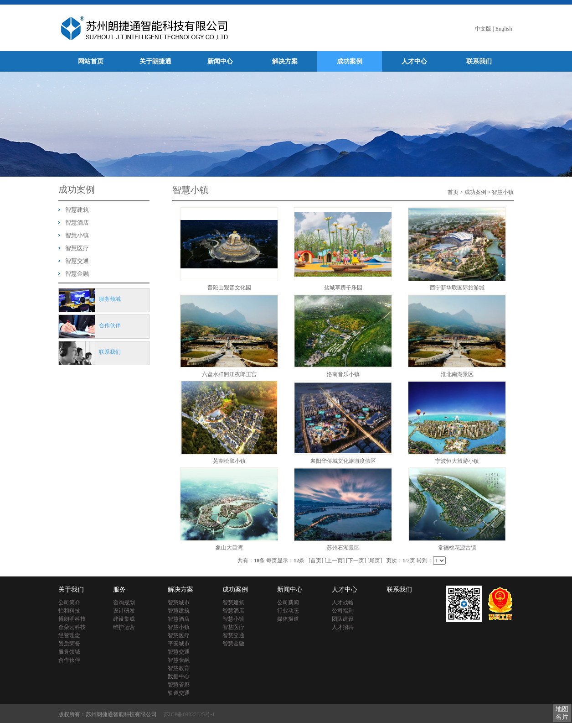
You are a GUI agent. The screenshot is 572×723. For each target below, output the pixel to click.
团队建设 (343, 619)
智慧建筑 (77, 209)
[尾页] (374, 560)
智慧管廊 (179, 684)
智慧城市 (179, 602)
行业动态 (288, 611)
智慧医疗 (77, 248)
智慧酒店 (77, 222)
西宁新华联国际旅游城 (457, 287)
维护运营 (124, 627)
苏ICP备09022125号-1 (189, 714)
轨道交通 (179, 693)
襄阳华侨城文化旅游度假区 (343, 461)
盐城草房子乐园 (343, 287)
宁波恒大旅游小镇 (457, 461)
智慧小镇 (77, 235)
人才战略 (343, 602)
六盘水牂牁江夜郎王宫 (229, 374)
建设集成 (124, 619)
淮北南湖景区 (457, 374)
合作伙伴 (69, 660)
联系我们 (479, 61)
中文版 (483, 29)
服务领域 (69, 652)
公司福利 (343, 611)
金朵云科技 (72, 627)
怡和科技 (69, 611)
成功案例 (349, 61)
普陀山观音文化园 (229, 287)
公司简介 (69, 602)
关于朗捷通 (155, 61)
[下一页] (356, 560)
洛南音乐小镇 (343, 374)
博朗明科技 (72, 619)
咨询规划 (124, 602)
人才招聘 (343, 627)
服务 (119, 589)
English (503, 29)
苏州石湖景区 (343, 548)
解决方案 (285, 61)
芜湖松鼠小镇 (229, 461)
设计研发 (124, 611)
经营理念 (69, 635)
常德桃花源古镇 (457, 548)
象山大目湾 (229, 548)
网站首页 (90, 61)
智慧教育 (179, 668)
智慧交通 (77, 260)
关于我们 (71, 589)
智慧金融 (77, 273)
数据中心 (179, 676)
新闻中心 (220, 61)
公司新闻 (288, 602)
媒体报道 (288, 619)
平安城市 (179, 643)
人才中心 (414, 61)
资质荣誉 (69, 643)
